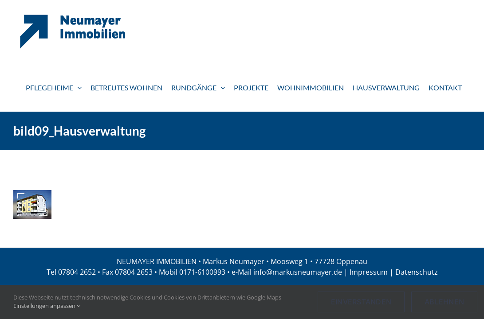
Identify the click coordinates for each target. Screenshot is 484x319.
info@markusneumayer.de (297, 272)
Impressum (369, 272)
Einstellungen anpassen (46, 306)
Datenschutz (416, 272)
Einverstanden (361, 301)
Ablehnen (444, 301)
